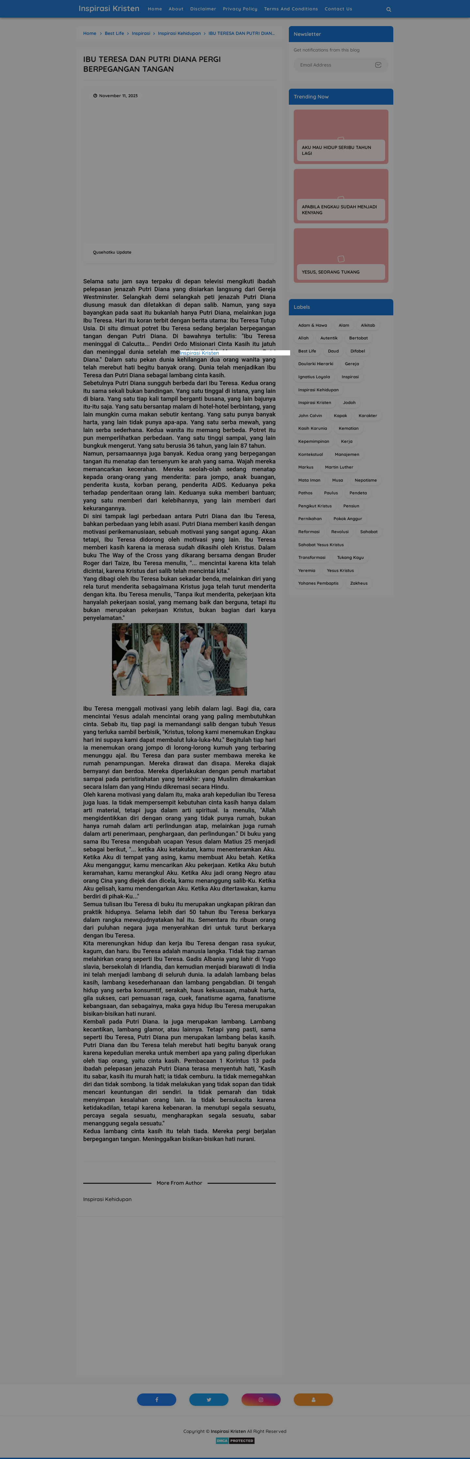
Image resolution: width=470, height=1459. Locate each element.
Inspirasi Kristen (199, 353)
